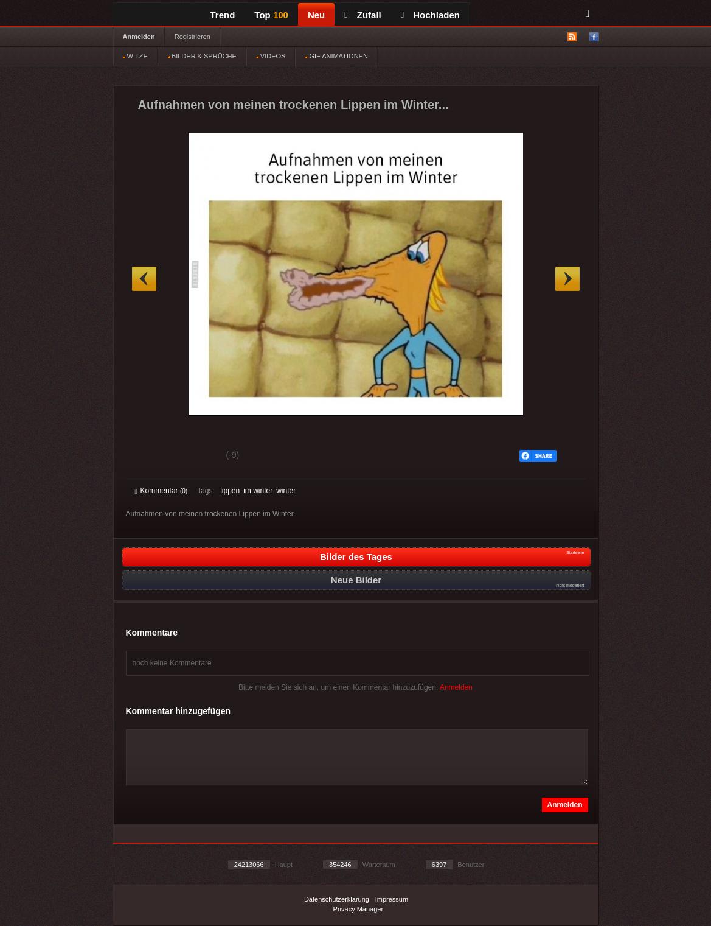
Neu (316, 15)
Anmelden (139, 36)
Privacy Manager (358, 909)
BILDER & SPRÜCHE (202, 56)
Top (271, 15)
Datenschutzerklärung (336, 899)
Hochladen (430, 15)
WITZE (135, 56)
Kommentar (161, 490)
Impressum (391, 899)
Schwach (194, 456)
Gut (149, 456)
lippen (230, 490)
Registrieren (192, 36)
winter (286, 490)
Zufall (362, 15)
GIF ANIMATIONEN (336, 56)
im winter (257, 490)
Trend (222, 15)
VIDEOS (271, 56)
